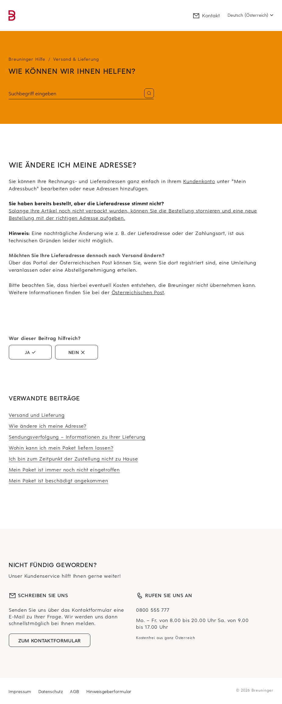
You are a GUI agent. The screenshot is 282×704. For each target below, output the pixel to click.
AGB (75, 691)
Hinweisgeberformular (109, 691)
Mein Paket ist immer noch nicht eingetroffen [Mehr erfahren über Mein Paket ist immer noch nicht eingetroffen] (64, 469)
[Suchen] (81, 93)
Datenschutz (51, 691)
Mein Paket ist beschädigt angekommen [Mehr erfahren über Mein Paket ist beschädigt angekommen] (58, 480)
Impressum (21, 691)
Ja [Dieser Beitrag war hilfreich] (27, 352)
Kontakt (206, 15)
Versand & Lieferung (76, 59)
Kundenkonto (199, 181)
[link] (12, 15)
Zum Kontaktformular (49, 640)
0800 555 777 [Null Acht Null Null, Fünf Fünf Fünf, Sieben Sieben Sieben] (152, 609)
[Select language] (250, 15)
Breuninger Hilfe (27, 59)
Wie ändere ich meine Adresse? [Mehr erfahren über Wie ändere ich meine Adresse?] (47, 425)
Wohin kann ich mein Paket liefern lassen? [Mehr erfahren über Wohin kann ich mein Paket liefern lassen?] (61, 447)
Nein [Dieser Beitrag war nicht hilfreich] (73, 352)
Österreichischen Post (138, 292)
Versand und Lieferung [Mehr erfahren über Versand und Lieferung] (37, 414)
